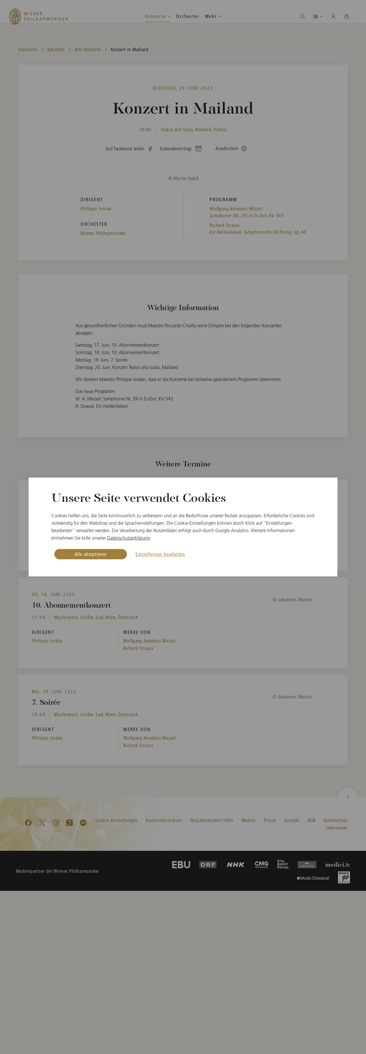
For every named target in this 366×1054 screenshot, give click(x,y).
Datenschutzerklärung (128, 538)
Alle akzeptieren (91, 554)
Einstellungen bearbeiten (160, 554)
